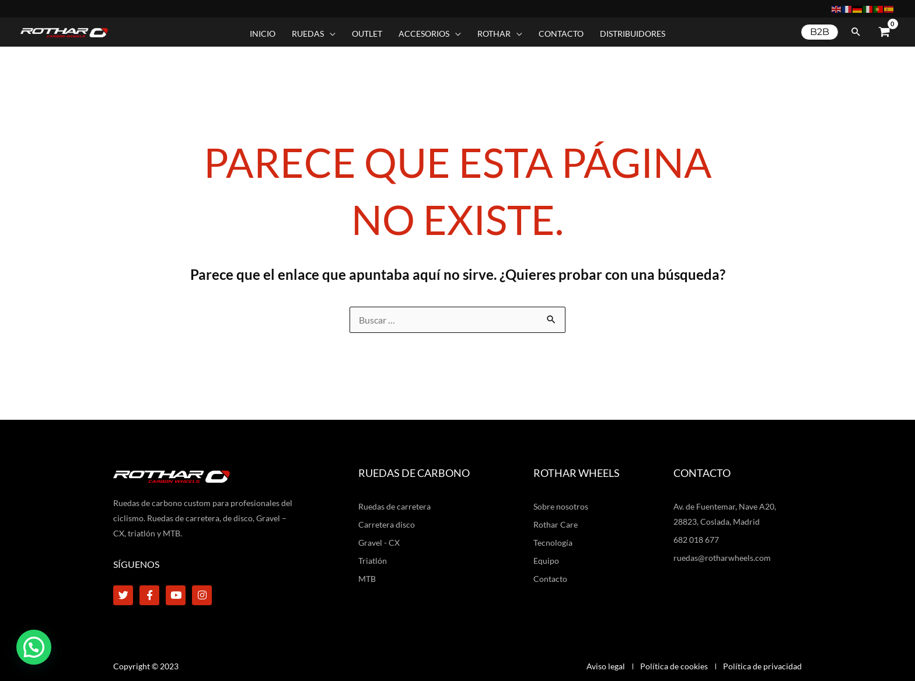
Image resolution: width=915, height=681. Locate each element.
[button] (820, 32)
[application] (330, 34)
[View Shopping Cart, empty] (884, 32)
